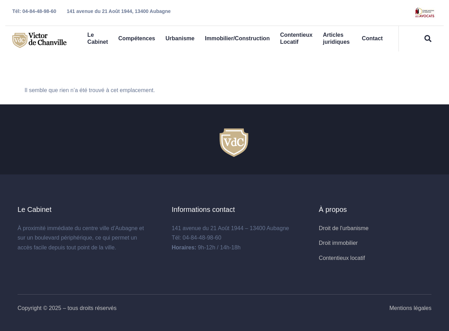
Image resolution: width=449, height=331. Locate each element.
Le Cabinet (97, 38)
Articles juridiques (337, 38)
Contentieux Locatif (297, 38)
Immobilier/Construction (237, 39)
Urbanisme (180, 39)
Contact (372, 39)
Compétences (137, 39)
